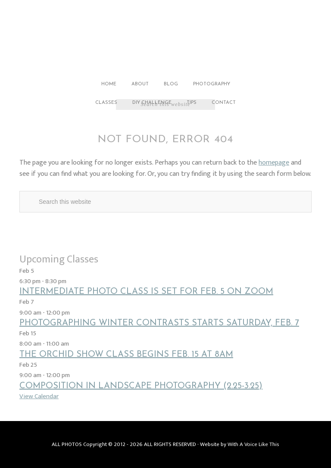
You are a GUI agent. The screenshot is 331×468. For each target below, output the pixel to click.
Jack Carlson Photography (165, 38)
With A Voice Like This (253, 444)
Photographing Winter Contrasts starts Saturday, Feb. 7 (159, 323)
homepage (274, 162)
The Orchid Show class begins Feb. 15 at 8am (126, 354)
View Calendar (39, 396)
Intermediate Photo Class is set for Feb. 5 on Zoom (146, 291)
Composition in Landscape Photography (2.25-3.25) (140, 386)
